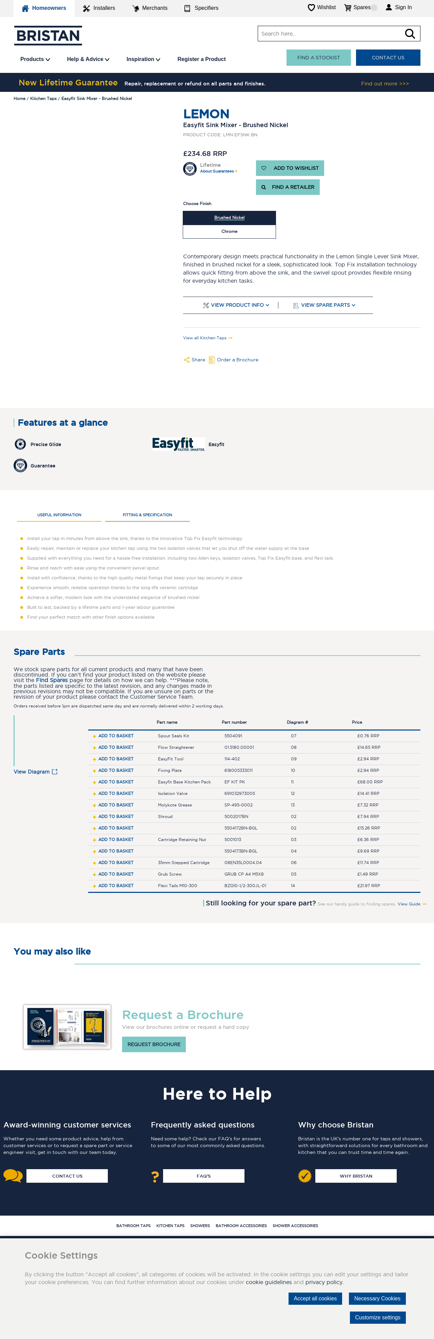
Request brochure (153, 1044)
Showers (200, 1226)
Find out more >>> (385, 83)
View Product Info (237, 305)
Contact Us (388, 57)
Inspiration (143, 59)
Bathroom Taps (133, 1226)
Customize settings (377, 1317)
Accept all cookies (314, 1298)
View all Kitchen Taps (204, 338)
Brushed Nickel (229, 217)
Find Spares (52, 680)
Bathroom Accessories (241, 1226)
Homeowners (44, 8)
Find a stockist (318, 57)
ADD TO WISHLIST (290, 168)
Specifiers (201, 8)
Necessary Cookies (377, 1298)
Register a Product (201, 59)
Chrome (229, 231)
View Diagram (32, 772)
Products (35, 59)
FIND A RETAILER (287, 187)
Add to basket (116, 736)
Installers (99, 8)
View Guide (409, 904)
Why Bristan (356, 1176)
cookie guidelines (269, 1282)
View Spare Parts (325, 305)
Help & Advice (88, 59)
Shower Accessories (295, 1226)
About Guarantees (217, 171)
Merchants (150, 8)
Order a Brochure (237, 359)
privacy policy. (324, 1282)
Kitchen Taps (170, 1226)
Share (198, 359)
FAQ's (204, 1176)
